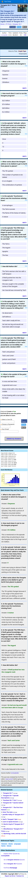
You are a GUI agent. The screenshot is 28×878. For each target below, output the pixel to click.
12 (3, 147)
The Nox (5, 255)
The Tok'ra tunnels (8, 209)
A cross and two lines (9, 381)
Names (3, 846)
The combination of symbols (12, 185)
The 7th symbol (7, 171)
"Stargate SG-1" (8, 793)
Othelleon (5, 82)
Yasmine (5, 75)
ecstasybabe (4, 35)
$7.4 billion (6, 104)
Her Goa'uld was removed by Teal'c (14, 290)
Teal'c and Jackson (8, 352)
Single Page (22, 51)
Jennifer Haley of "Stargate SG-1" (13, 814)
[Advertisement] (14, 42)
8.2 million (5, 112)
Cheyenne (5, 71)
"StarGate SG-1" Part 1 (10, 800)
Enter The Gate (8, 812)
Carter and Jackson (8, 363)
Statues (9, 846)
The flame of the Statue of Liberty (13, 213)
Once (4, 139)
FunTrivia (10, 868)
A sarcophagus (7, 205)
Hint (26, 66)
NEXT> (25, 88)
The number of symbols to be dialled (12, 176)
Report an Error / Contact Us (14, 876)
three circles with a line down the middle (13, 390)
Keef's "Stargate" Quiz (10, 819)
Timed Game (23, 54)
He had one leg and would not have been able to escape (12, 325)
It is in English (7, 181)
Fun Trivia (6, 1)
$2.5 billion (6, 101)
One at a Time (12, 51)
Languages (17, 844)
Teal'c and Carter (8, 356)
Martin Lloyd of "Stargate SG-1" (13, 824)
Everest (4, 78)
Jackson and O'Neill (9, 359)
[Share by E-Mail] (24, 27)
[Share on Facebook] (12, 27)
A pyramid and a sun (9, 385)
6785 (25, 35)
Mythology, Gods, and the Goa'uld (14, 833)
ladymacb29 (9, 779)
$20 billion (5, 108)
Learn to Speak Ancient (10, 822)
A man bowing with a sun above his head (13, 396)
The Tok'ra (5, 244)
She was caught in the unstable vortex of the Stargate (13, 285)
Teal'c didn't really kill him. (11, 320)
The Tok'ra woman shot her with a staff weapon (14, 272)
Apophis (5, 251)
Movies (10, 844)
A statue (5, 217)
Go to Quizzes (14, 860)
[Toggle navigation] (25, 1)
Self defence (6, 317)
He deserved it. (7, 313)
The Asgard (6, 248)
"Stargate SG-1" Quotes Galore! (13, 803)
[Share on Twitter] (19, 27)
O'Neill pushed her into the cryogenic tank (11, 279)
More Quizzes (13, 864)
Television (4, 844)
